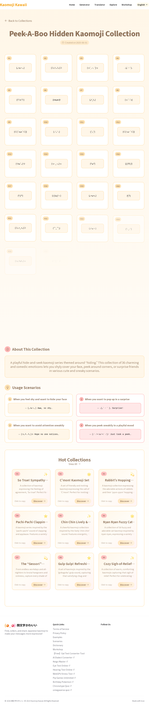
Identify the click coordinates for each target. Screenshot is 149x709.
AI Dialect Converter (64, 657)
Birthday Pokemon (63, 681)
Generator (84, 4)
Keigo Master (60, 661)
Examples (57, 637)
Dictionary (58, 645)
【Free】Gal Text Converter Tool (69, 653)
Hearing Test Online (64, 669)
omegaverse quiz (62, 690)
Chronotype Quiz (62, 685)
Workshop (127, 4)
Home (72, 4)
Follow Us (105, 624)
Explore (113, 4)
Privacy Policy (59, 633)
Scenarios (57, 641)
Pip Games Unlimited (64, 677)
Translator (99, 4)
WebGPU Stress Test (64, 673)
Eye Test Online (61, 665)
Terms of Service (61, 629)
